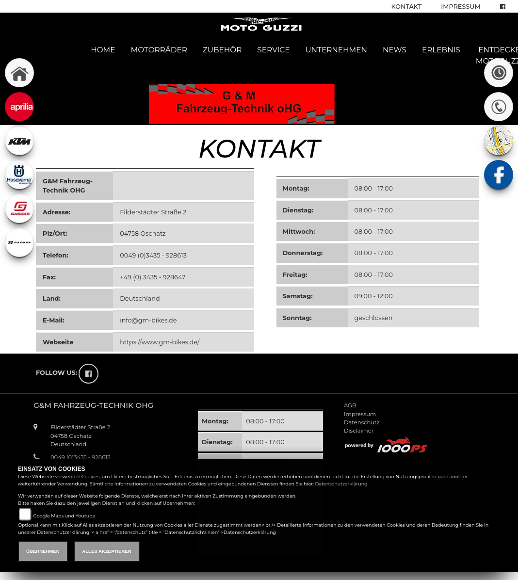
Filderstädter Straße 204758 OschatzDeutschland (80, 435)
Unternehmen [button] (336, 49)
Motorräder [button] (159, 49)
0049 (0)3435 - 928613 (153, 255)
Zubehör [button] (222, 49)
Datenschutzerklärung (341, 483)
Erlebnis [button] (441, 49)
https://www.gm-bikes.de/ (159, 342)
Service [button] (273, 49)
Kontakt (406, 6)
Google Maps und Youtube (64, 515)
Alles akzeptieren (106, 551)
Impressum (460, 6)
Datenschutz (362, 422)
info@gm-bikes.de (148, 320)
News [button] (394, 49)
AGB (350, 405)
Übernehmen (43, 551)
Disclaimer (358, 430)
